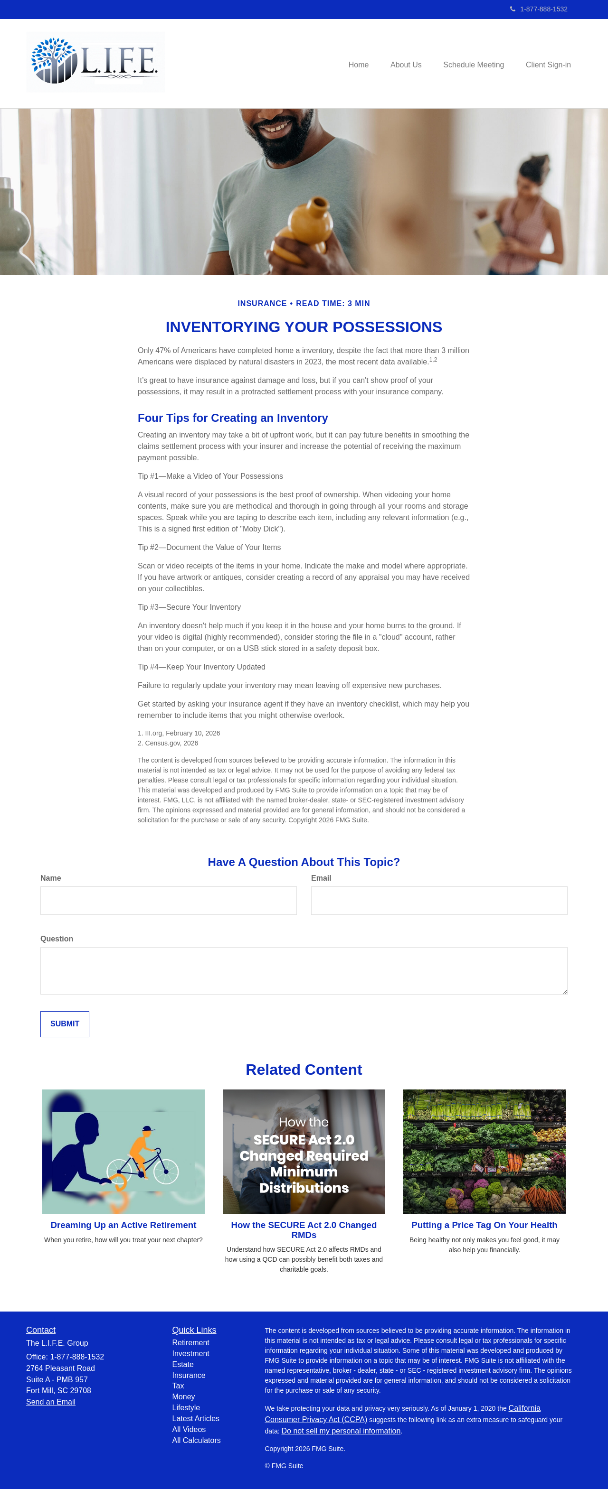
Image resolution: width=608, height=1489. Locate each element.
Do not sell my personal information (341, 1431)
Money (183, 1397)
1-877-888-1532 (539, 9)
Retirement (190, 1343)
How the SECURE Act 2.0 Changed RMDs (304, 1230)
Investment (190, 1353)
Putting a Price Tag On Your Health (484, 1225)
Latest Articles (196, 1419)
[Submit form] (64, 1024)
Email (321, 878)
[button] (400, 64)
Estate (183, 1364)
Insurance (189, 1375)
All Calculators (196, 1440)
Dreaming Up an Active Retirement (124, 1225)
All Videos (189, 1429)
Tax (178, 1386)
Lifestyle (186, 1408)
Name (50, 878)
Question (56, 939)
